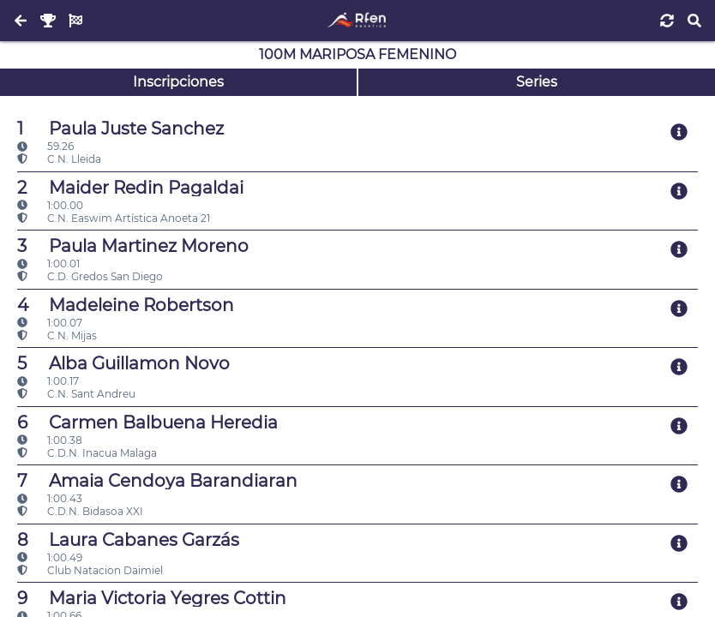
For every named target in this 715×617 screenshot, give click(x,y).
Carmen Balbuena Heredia (147, 422)
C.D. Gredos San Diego (90, 276)
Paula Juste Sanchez (120, 128)
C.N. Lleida (59, 159)
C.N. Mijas (57, 335)
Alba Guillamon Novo (123, 363)
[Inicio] (357, 20)
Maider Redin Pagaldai (130, 187)
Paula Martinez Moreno (133, 246)
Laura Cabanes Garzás (128, 539)
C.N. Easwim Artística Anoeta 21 (113, 218)
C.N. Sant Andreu (76, 393)
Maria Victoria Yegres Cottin (151, 598)
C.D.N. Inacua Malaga (87, 452)
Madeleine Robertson (125, 305)
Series (536, 82)
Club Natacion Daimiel (90, 570)
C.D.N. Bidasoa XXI (80, 511)
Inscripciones (178, 82)
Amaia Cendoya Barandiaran (157, 480)
